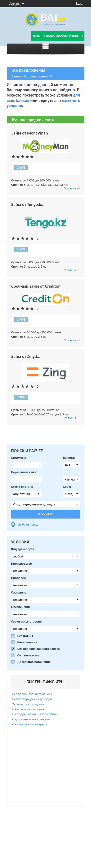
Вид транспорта (22, 549)
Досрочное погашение (34, 662)
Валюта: (69, 458)
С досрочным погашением (31, 719)
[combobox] (71, 465)
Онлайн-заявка (28, 655)
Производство (21, 564)
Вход (78, 3)
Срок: (67, 487)
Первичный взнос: (24, 472)
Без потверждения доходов (32, 699)
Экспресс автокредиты (28, 704)
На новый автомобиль (28, 709)
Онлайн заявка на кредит (30, 724)
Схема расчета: (22, 487)
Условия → (72, 188)
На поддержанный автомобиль (35, 714)
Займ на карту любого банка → (57, 36)
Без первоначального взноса (38, 649)
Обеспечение (21, 607)
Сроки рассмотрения (26, 622)
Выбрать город (28, 524)
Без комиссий (27, 642)
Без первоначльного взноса (32, 694)
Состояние (18, 592)
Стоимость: (19, 458)
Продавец (18, 578)
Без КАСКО (25, 636)
